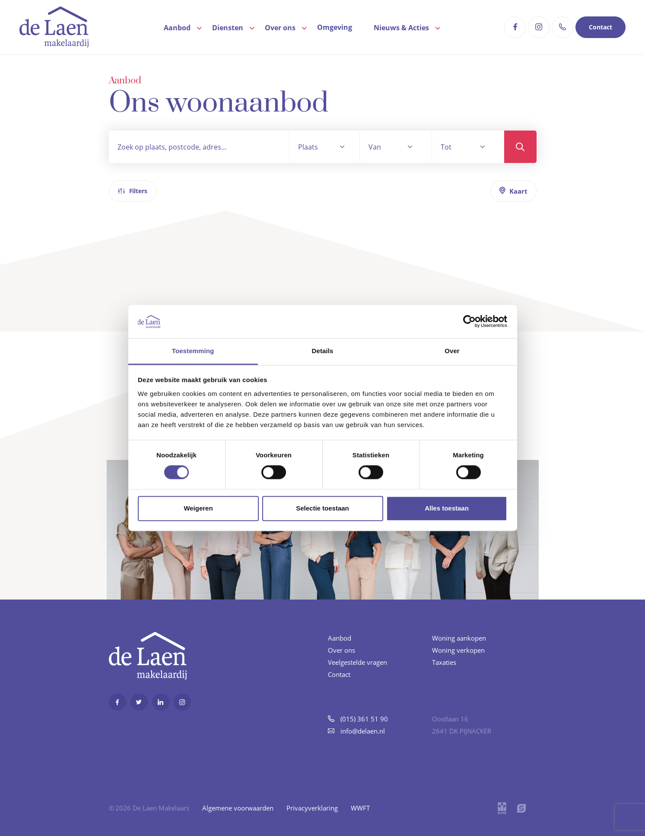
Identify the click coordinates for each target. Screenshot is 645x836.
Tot (446, 147)
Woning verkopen (458, 650)
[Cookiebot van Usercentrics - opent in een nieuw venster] (469, 321)
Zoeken (520, 147)
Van (375, 147)
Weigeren (198, 508)
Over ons (280, 27)
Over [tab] (452, 350)
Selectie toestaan (322, 508)
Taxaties (444, 662)
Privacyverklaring (312, 808)
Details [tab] (323, 350)
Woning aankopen (459, 638)
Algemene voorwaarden (237, 808)
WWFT (360, 808)
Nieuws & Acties (401, 27)
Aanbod (177, 27)
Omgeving (334, 27)
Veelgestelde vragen (357, 662)
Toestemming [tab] (193, 350)
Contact (600, 27)
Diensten (227, 27)
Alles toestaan (447, 508)
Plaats (308, 147)
